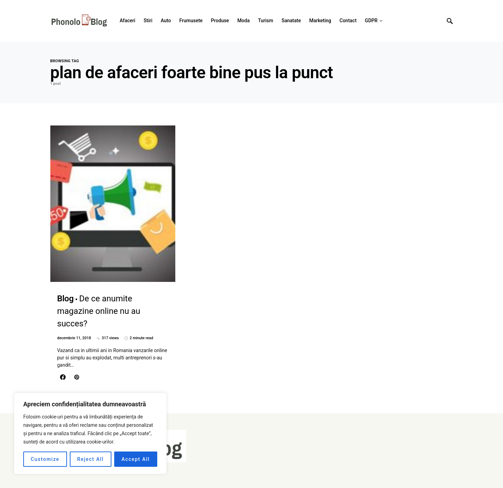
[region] (90, 433)
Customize (45, 459)
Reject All (90, 459)
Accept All (135, 459)
